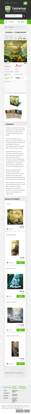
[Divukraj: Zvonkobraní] (15, 41)
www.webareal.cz (19, 373)
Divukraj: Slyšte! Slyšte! (12, 336)
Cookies (6, 398)
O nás (5, 390)
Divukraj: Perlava (10, 268)
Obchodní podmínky (14, 395)
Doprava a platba (15, 391)
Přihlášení (7, 3)
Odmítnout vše (20, 411)
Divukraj (8, 204)
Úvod (6, 27)
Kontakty (6, 395)
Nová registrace (13, 3)
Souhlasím (27, 411)
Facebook (6, 393)
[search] (24, 16)
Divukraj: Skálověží (11, 302)
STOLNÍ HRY (10, 27)
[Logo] (15, 9)
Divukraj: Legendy (11, 234)
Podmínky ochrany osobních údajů (14, 399)
